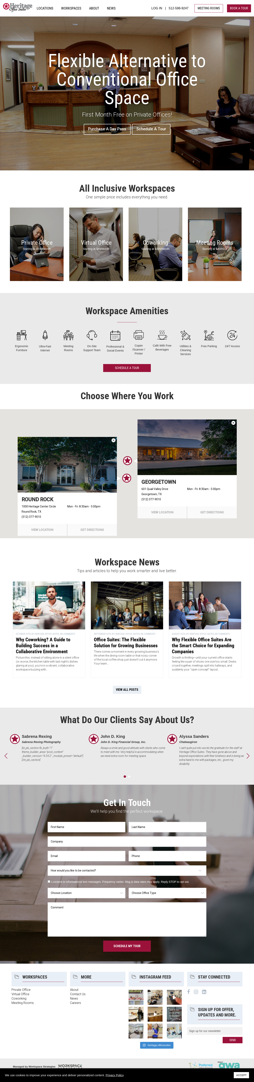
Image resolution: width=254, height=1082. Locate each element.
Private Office (37, 242)
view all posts (127, 690)
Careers (75, 1003)
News (74, 998)
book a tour (239, 8)
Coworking (155, 242)
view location (42, 530)
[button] (126, 478)
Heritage (18, 8)
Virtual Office (96, 242)
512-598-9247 (179, 8)
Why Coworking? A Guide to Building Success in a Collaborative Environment (43, 645)
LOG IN (156, 8)
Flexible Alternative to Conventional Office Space (127, 80)
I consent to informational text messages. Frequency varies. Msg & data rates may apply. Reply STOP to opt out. (120, 881)
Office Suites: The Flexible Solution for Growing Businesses (126, 642)
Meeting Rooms (214, 242)
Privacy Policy (115, 1075)
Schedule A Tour (151, 129)
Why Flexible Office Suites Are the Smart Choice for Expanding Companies (203, 645)
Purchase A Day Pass (107, 129)
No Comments (67, 634)
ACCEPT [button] (241, 1075)
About (74, 990)
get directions (92, 530)
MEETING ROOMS (209, 8)
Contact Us (78, 994)
